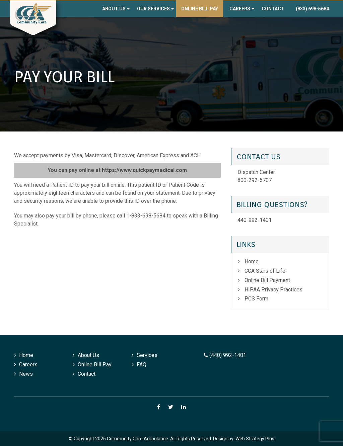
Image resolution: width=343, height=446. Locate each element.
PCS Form (256, 298)
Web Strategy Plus (254, 438)
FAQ (141, 364)
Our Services (153, 8)
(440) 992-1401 (225, 355)
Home (252, 261)
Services (147, 355)
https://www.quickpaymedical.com (144, 170)
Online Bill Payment (267, 280)
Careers (239, 8)
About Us (114, 8)
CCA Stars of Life (265, 271)
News (26, 374)
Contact (273, 8)
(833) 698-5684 (312, 8)
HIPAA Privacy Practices (273, 289)
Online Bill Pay (199, 8)
